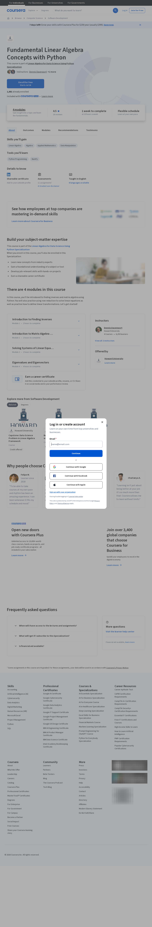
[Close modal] (102, 422)
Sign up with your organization (62, 492)
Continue (76, 453)
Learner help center (76, 496)
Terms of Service (63, 503)
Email (53, 438)
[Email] (76, 444)
